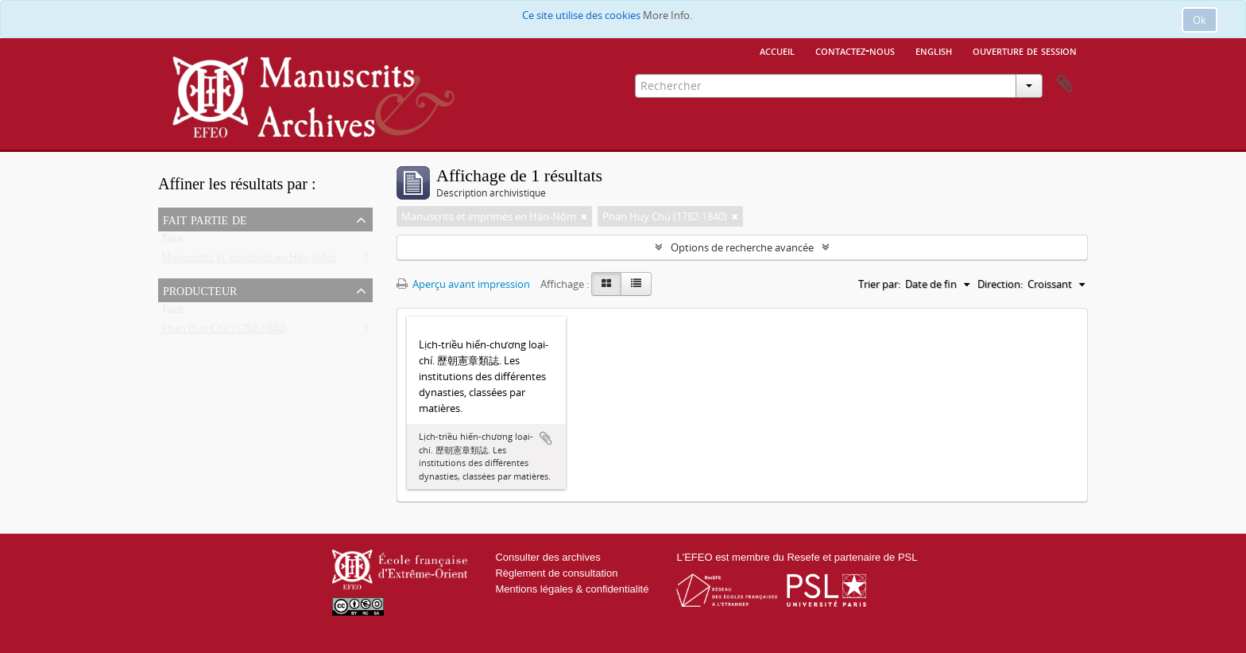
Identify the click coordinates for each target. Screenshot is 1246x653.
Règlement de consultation (556, 573)
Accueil (777, 50)
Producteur (200, 289)
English (933, 50)
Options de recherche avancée (742, 247)
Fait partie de (205, 218)
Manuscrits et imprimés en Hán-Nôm (248, 261)
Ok (1199, 20)
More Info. (667, 15)
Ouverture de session (1025, 50)
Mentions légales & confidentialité (571, 589)
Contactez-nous (855, 50)
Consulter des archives (547, 557)
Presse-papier (1065, 84)
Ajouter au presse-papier (546, 438)
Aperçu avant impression (463, 284)
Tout (172, 242)
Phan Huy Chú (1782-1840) (223, 332)
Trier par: (879, 284)
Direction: (1000, 284)
